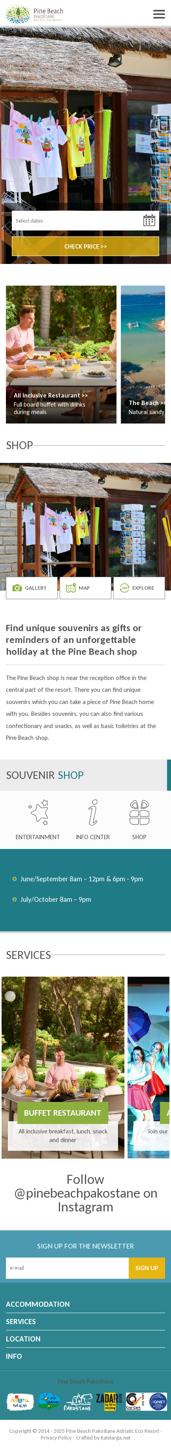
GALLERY (29, 588)
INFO (14, 1356)
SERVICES (21, 1321)
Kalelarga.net (115, 1437)
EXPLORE (137, 588)
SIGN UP (146, 1268)
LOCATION (23, 1338)
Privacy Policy (56, 1437)
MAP (78, 588)
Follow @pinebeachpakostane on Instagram (86, 1193)
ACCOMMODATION (38, 1304)
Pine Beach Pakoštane (85, 1381)
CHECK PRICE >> (85, 246)
